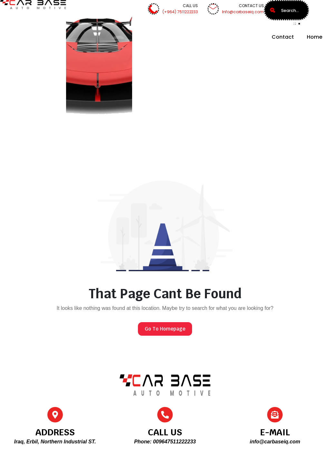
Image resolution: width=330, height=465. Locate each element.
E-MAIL (275, 432)
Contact (283, 37)
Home (314, 37)
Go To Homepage (165, 329)
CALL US (165, 432)
